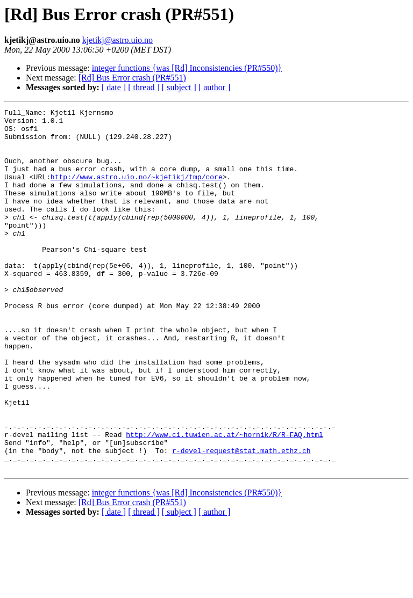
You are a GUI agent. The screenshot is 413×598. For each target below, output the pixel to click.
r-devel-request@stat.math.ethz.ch (241, 519)
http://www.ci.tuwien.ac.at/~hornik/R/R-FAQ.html (224, 500)
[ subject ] (179, 87)
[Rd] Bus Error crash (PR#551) (132, 77)
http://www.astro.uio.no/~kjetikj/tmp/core (137, 191)
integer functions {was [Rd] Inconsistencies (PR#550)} (187, 67)
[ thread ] (144, 87)
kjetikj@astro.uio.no (117, 40)
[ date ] (114, 87)
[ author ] (214, 87)
